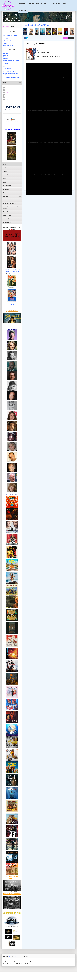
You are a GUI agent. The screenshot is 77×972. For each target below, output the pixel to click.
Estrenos (22, 4)
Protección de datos (15, 963)
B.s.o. (7, 99)
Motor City (5, 55)
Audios (7, 87)
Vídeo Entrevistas (10, 94)
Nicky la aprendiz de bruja (9, 70)
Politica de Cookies (25, 963)
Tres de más (6, 52)
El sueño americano (8, 57)
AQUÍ (62, 56)
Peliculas (39, 4)
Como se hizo (9, 90)
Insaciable (5, 53)
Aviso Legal (6, 963)
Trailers (31, 4)
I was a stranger (6, 65)
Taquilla (46, 4)
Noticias (65, 4)
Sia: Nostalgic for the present (10, 71)
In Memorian (22, 10)
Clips (7, 92)
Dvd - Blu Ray (57, 4)
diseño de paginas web (58, 961)
